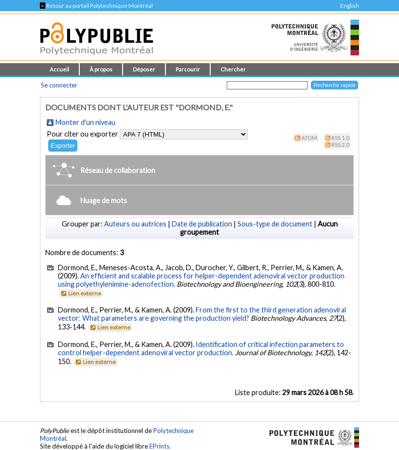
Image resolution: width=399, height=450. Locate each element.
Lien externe (80, 293)
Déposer (144, 69)
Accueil (59, 69)
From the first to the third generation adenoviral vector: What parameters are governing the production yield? (202, 314)
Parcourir (188, 69)
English (349, 5)
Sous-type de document (274, 224)
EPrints (159, 446)
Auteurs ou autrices (135, 224)
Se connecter (59, 85)
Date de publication (202, 224)
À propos (101, 69)
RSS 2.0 (340, 144)
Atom (309, 138)
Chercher (233, 69)
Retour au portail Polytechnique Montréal (96, 5)
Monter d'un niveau (85, 122)
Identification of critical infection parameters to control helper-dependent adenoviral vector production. (201, 348)
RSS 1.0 (340, 138)
